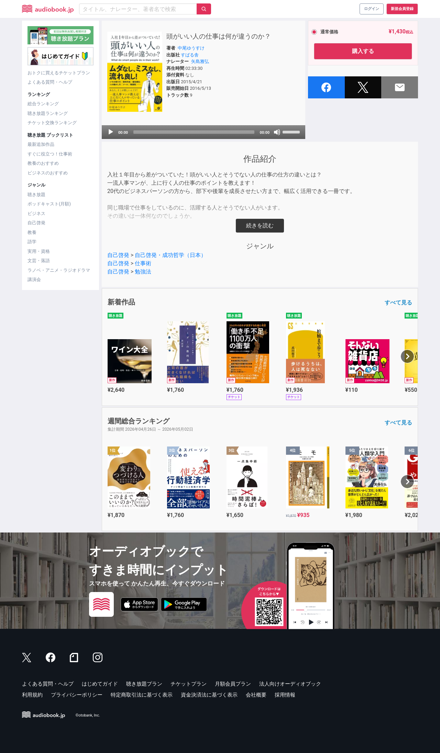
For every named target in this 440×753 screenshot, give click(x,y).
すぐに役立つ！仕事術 (50, 154)
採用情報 (285, 695)
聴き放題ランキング (48, 113)
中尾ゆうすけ (191, 48)
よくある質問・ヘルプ (50, 82)
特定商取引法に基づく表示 (142, 695)
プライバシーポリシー (76, 695)
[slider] (193, 132)
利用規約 (32, 695)
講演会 (34, 279)
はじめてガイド (100, 684)
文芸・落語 (39, 260)
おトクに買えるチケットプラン (59, 72)
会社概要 (256, 695)
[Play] (110, 132)
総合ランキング (43, 103)
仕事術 (143, 263)
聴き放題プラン (144, 684)
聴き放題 (36, 194)
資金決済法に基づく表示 (209, 695)
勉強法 (143, 271)
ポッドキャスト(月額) (49, 203)
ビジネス (36, 213)
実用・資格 (39, 251)
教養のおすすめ (43, 163)
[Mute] (277, 132)
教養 (32, 232)
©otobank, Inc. (88, 715)
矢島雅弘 (200, 61)
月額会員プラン (233, 684)
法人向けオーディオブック (290, 684)
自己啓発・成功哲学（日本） (170, 255)
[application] (203, 132)
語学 (32, 241)
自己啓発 (36, 222)
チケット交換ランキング (52, 122)
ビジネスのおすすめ (48, 172)
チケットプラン (188, 684)
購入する (363, 51)
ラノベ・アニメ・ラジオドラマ (59, 270)
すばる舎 (190, 54)
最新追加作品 (41, 144)
